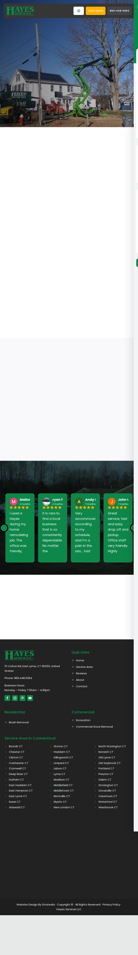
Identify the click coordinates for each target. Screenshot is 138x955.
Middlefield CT (63, 785)
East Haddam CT (20, 785)
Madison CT (61, 779)
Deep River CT (18, 774)
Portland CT (106, 768)
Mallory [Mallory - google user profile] (26, 500)
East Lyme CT (18, 796)
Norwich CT (105, 752)
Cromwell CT (17, 768)
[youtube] (30, 698)
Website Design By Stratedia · (36, 904)
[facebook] (7, 698)
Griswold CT (17, 807)
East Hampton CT (21, 790)
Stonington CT (108, 785)
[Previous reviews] (4, 528)
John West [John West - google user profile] (127, 500)
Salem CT (104, 779)
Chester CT (16, 752)
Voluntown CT (107, 796)
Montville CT (62, 796)
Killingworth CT (63, 757)
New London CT (64, 807)
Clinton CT (16, 757)
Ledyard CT (61, 763)
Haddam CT (62, 752)
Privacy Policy (111, 904)
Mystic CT (60, 802)
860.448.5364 (23, 678)
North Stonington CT (112, 746)
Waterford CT (107, 802)
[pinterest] (22, 698)
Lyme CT (59, 774)
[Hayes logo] (19, 651)
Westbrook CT (108, 807)
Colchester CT (18, 763)
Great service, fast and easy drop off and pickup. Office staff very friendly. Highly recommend (118, 532)
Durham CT (16, 779)
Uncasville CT (107, 790)
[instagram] (15, 698)
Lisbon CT (60, 768)
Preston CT (105, 774)
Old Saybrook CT (109, 763)
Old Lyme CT (106, 757)
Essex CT (15, 802)
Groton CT (61, 746)
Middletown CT (64, 790)
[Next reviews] (134, 528)
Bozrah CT (16, 746)
